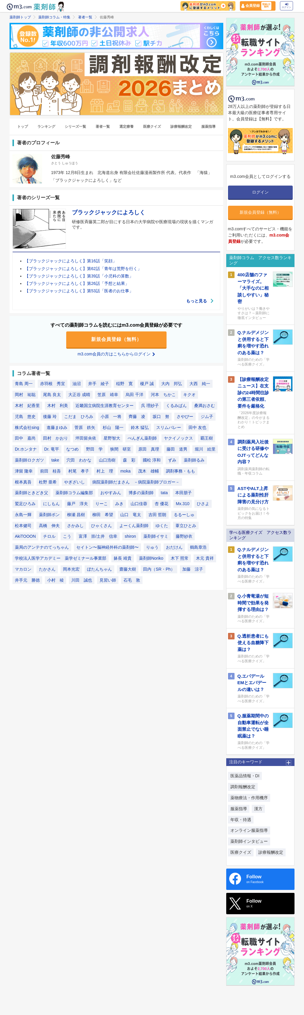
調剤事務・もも (180, 471)
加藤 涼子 (192, 569)
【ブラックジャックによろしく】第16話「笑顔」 (71, 260)
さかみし (75, 525)
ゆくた (162, 525)
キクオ (189, 394)
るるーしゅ (184, 514)
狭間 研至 (120, 449)
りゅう (152, 547)
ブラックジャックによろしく (108, 212)
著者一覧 (85, 17)
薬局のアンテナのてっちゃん (42, 547)
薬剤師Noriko (151, 558)
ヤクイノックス (178, 438)
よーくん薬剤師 (133, 525)
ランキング (46, 127)
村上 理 (104, 471)
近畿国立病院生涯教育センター (104, 405)
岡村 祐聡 (25, 394)
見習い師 (107, 580)
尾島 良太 (52, 394)
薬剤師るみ (194, 460)
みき (119, 503)
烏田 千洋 (134, 394)
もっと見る (200, 301)
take (55, 460)
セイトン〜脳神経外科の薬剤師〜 (107, 547)
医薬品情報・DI (244, 775)
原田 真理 (148, 449)
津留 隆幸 (24, 471)
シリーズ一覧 (75, 127)
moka (125, 471)
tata (164, 492)
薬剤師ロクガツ (29, 460)
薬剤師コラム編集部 (74, 492)
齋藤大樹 (127, 569)
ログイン (286, 6)
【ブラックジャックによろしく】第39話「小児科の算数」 (79, 276)
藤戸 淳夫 (77, 503)
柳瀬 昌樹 (76, 514)
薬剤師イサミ (155, 536)
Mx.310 (182, 503)
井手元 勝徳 (27, 580)
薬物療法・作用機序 (249, 797)
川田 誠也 (81, 580)
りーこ (101, 503)
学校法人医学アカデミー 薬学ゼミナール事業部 (60, 558)
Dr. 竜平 (51, 449)
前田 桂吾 (50, 471)
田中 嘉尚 (25, 438)
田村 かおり (55, 438)
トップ (22, 127)
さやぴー (185, 416)
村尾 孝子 (78, 471)
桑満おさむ (204, 405)
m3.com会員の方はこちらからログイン (116, 354)
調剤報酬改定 (242, 786)
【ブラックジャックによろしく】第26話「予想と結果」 (77, 283)
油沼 (76, 383)
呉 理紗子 (150, 405)
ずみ (172, 460)
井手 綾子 (98, 383)
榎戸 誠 (147, 383)
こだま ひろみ (78, 416)
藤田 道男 (177, 449)
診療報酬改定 (181, 127)
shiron (130, 536)
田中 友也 (197, 427)
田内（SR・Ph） (159, 569)
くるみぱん (176, 405)
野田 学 (94, 449)
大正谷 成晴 (79, 394)
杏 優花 (161, 503)
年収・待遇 (240, 819)
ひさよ (203, 503)
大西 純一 (199, 383)
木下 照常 (180, 558)
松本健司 (23, 525)
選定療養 (126, 127)
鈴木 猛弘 (140, 427)
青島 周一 (24, 383)
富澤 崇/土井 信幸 (98, 536)
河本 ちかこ (163, 394)
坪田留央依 (85, 438)
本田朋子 (183, 492)
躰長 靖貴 (123, 558)
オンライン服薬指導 (249, 830)
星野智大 (112, 438)
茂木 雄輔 (148, 471)
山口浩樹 (107, 460)
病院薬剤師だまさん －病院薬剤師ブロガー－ (136, 482)
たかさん (47, 569)
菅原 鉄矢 (85, 427)
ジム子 (207, 416)
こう (67, 536)
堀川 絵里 (205, 449)
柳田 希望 (102, 514)
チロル (49, 536)
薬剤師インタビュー (249, 841)
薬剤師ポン (49, 514)
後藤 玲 (50, 416)
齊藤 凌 (137, 416)
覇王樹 (206, 438)
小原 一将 (111, 416)
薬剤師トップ (20, 17)
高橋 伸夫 (49, 525)
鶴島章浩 (198, 547)
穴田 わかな (78, 460)
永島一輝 (23, 514)
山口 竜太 (130, 514)
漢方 (258, 808)
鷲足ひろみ (25, 503)
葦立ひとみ (185, 525)
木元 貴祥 (205, 558)
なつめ (72, 449)
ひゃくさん (101, 525)
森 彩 (129, 460)
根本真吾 (23, 482)
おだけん (174, 547)
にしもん (51, 503)
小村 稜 (55, 580)
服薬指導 (208, 127)
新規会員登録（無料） (116, 339)
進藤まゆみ (57, 427)
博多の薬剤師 (141, 492)
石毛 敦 (132, 580)
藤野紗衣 (184, 536)
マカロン (23, 569)
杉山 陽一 (113, 427)
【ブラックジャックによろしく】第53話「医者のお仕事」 (79, 290)
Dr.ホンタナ (26, 449)
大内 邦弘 (171, 383)
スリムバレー (168, 427)
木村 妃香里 (27, 405)
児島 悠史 (25, 416)
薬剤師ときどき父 (31, 492)
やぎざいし (74, 482)
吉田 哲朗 (157, 514)
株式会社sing (27, 427)
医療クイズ (152, 127)
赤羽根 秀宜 (52, 383)
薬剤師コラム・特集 (54, 17)
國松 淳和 (152, 460)
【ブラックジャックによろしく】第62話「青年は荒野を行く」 (83, 268)
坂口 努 (161, 416)
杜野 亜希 (48, 482)
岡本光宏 (71, 569)
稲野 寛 (124, 383)
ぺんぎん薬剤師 (142, 438)
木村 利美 (57, 405)
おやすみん (110, 492)
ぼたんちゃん (99, 569)
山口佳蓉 (139, 503)
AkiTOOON (25, 536)
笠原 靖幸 (107, 394)
